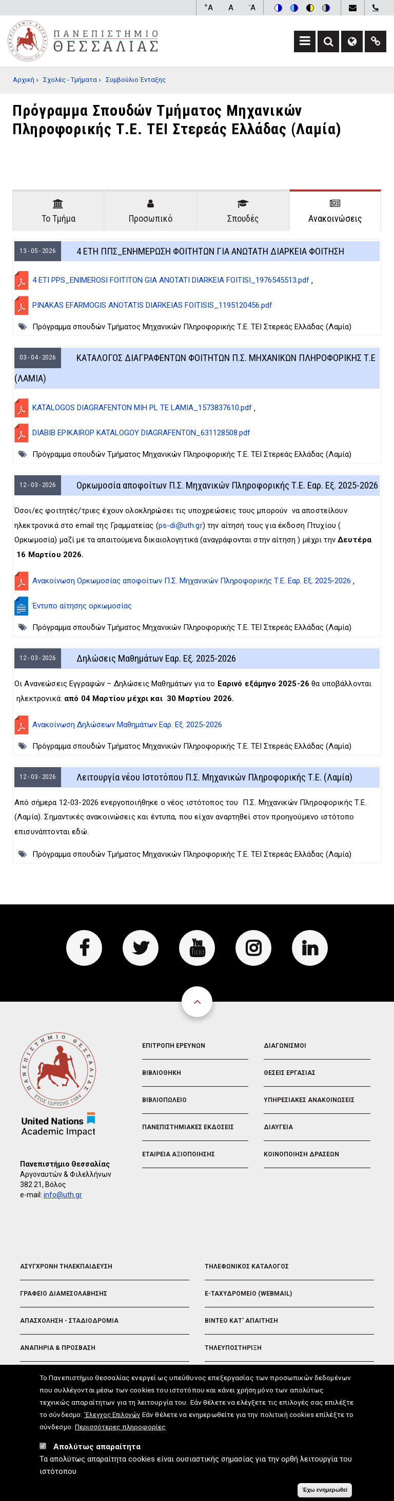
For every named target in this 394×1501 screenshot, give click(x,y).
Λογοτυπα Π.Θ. (44, 1375)
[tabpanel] (197, 552)
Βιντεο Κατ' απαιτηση (241, 1320)
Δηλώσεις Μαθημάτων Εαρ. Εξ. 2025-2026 (156, 658)
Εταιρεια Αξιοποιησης (178, 1154)
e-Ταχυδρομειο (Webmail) (248, 1293)
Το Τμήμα (58, 218)
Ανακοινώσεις (335, 218)
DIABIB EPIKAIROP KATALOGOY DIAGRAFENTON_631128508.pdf (141, 432)
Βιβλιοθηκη (161, 1072)
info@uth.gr (63, 1195)
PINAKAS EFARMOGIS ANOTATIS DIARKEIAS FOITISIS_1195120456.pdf (152, 305)
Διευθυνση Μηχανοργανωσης (254, 1375)
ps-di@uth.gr (181, 525)
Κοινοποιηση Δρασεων (301, 1154)
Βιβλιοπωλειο (164, 1100)
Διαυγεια (278, 1127)
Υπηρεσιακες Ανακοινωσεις (309, 1100)
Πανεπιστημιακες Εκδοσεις (188, 1127)
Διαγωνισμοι (285, 1045)
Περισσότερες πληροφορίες (120, 1478)
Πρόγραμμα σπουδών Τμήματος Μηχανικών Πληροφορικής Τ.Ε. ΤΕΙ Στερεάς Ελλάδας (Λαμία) (191, 326)
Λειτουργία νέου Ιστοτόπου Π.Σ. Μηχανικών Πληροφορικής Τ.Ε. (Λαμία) (214, 777)
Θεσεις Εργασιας (290, 1072)
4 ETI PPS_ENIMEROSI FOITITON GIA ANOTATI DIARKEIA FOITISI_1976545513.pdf (170, 280)
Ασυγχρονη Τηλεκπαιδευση (66, 1266)
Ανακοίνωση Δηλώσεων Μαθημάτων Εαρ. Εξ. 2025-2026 (127, 724)
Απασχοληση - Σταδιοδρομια (69, 1320)
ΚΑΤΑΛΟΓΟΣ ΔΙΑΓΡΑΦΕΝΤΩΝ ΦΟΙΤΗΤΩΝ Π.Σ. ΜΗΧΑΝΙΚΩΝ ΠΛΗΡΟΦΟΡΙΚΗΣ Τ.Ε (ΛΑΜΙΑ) (195, 368)
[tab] (58, 210)
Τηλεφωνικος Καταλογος (247, 1266)
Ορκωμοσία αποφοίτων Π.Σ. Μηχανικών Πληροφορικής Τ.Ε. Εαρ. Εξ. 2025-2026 (227, 485)
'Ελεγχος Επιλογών (112, 1466)
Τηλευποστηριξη (233, 1347)
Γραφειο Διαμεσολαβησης (63, 1293)
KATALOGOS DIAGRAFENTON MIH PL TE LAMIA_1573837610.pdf (142, 407)
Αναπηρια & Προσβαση (57, 1347)
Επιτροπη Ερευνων (173, 1045)
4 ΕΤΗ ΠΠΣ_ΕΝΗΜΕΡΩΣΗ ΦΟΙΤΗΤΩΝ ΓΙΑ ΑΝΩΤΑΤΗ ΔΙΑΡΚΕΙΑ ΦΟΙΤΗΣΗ (210, 251)
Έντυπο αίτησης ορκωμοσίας (82, 605)
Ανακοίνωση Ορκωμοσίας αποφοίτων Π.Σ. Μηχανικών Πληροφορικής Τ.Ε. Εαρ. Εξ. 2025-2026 (191, 580)
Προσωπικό (150, 218)
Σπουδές (243, 218)
